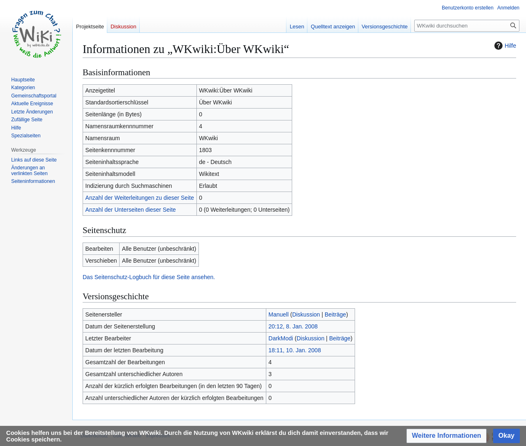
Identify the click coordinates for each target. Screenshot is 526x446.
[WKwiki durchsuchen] (466, 26)
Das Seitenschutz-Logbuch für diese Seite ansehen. (149, 277)
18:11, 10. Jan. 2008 (294, 350)
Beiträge (335, 314)
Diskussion (306, 314)
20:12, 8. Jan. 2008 (293, 326)
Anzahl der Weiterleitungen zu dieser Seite (139, 197)
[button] (446, 436)
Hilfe (504, 46)
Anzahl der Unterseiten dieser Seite (130, 209)
